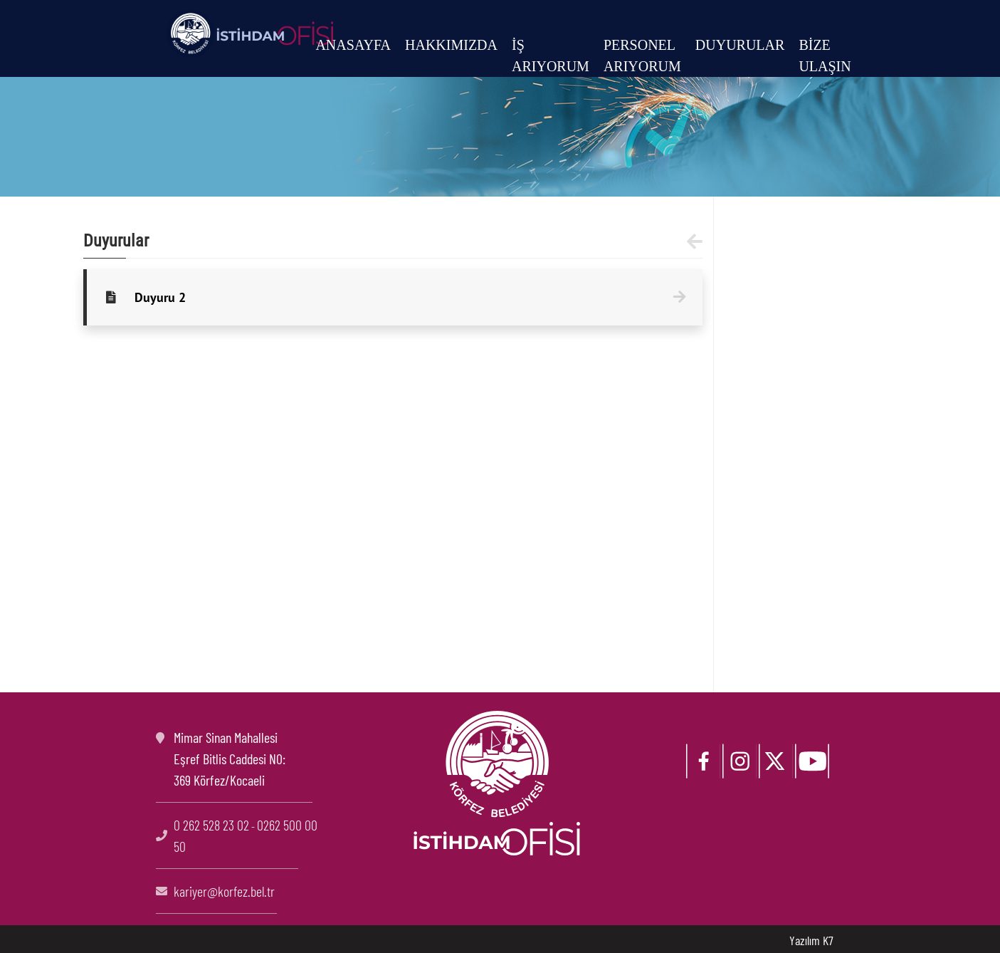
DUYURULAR (740, 45)
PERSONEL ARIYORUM (642, 55)
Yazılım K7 (811, 940)
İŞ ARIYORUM (550, 55)
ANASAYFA (353, 45)
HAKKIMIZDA (451, 45)
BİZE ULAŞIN (825, 55)
